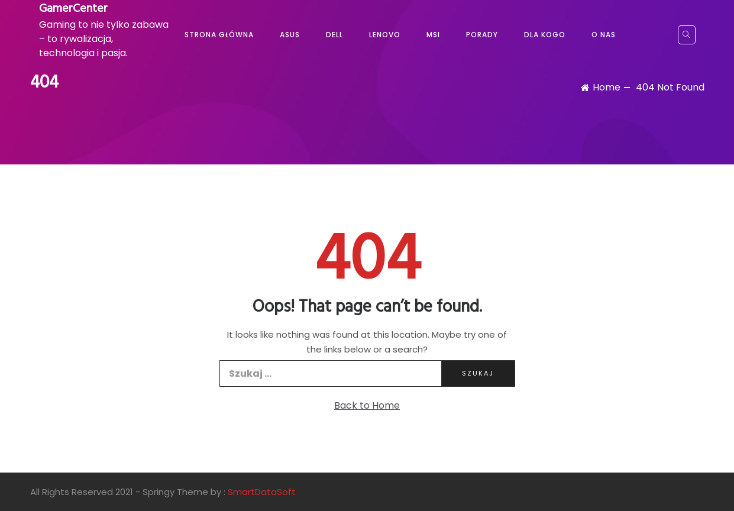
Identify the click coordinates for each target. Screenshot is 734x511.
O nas (603, 35)
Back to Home (367, 405)
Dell (334, 35)
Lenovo (384, 35)
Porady (482, 35)
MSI (433, 35)
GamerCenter (73, 9)
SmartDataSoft (262, 492)
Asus (290, 35)
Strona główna (219, 35)
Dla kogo (544, 35)
